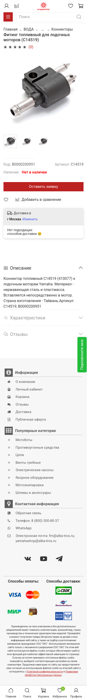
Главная (10, 29)
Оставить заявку (43, 186)
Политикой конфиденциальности (45, 671)
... (42, 29)
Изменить (30, 219)
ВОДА (29, 29)
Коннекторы (62, 29)
